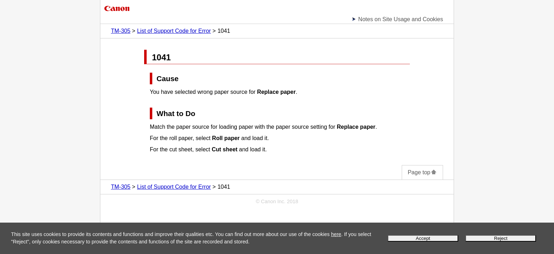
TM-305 (120, 31)
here (336, 234)
